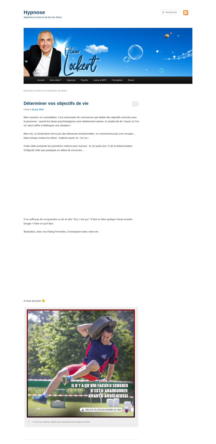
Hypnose (34, 12)
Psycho (84, 80)
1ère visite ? (56, 80)
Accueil (40, 80)
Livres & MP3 (99, 80)
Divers (131, 80)
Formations (117, 80)
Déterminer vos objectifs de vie (56, 103)
